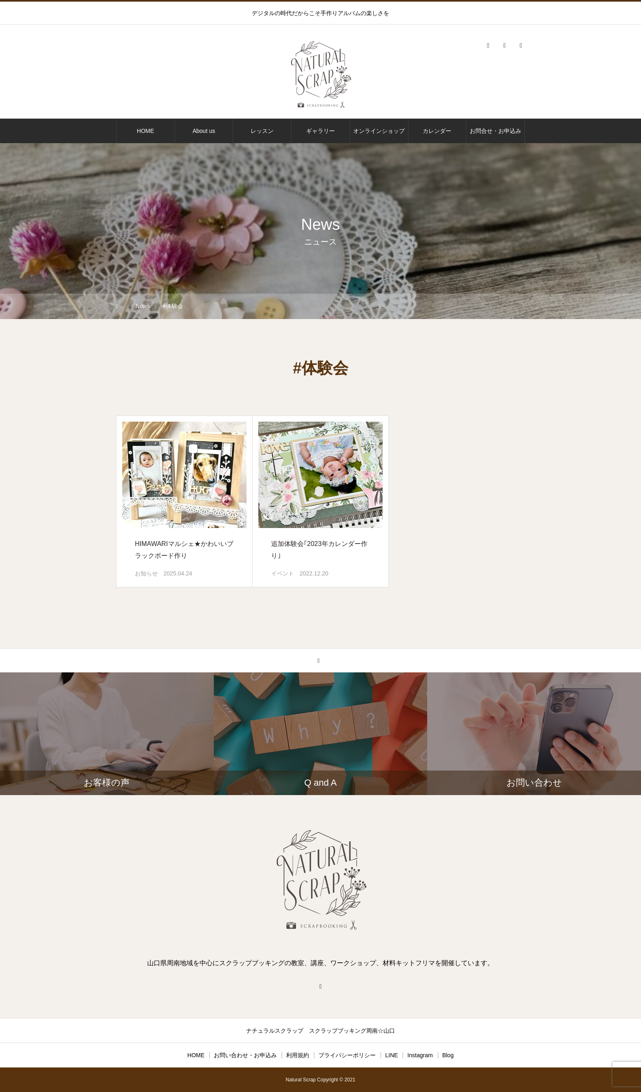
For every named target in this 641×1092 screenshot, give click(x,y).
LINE (391, 1055)
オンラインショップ (379, 131)
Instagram (420, 1055)
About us (204, 131)
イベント (282, 573)
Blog (448, 1055)
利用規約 (297, 1055)
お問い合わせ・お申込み (245, 1055)
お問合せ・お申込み (495, 131)
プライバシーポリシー (347, 1055)
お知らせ (146, 573)
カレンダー (437, 131)
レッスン (262, 131)
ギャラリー (320, 131)
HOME (145, 131)
